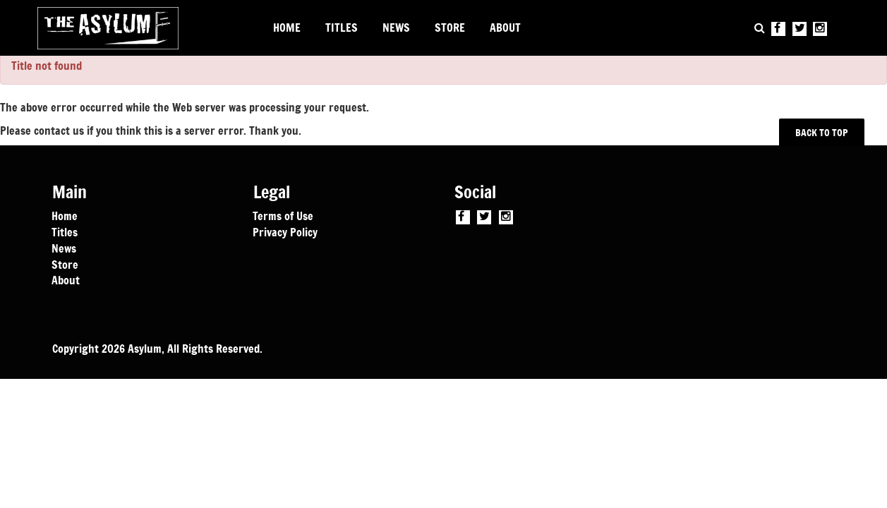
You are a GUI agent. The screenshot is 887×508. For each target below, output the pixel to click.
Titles (65, 231)
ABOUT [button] (505, 27)
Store (65, 263)
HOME (287, 27)
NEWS (396, 27)
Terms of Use (283, 215)
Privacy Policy (285, 231)
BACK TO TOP (822, 132)
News (64, 247)
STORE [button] (450, 27)
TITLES (341, 27)
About (66, 279)
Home (65, 215)
